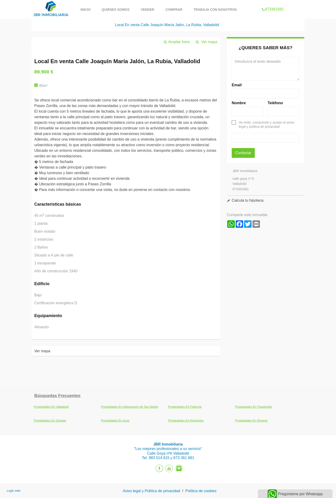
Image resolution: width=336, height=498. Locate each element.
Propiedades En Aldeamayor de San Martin (129, 406)
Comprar (173, 9)
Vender (147, 9)
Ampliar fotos (179, 42)
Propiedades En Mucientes (186, 420)
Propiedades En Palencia (185, 406)
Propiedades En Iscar (115, 420)
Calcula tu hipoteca (247, 200)
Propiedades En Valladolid (51, 406)
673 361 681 (183, 458)
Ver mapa (209, 42)
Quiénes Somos (116, 9)
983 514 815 (159, 458)
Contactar (243, 153)
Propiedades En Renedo (251, 420)
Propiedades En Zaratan (50, 420)
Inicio (85, 9)
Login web (13, 490)
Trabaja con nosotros (215, 9)
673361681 (273, 3)
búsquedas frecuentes (57, 395)
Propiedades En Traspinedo (253, 406)
